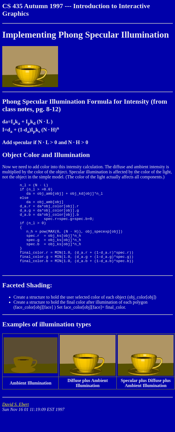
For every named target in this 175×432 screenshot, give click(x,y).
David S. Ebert (15, 422)
